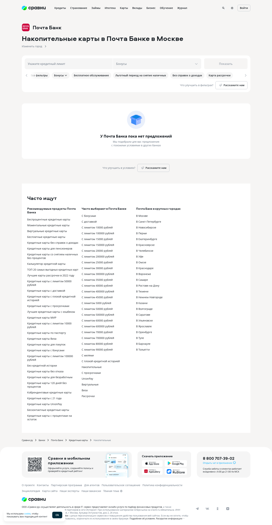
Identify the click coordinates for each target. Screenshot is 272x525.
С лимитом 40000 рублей (97, 285)
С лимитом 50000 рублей (97, 308)
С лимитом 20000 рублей (97, 250)
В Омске (141, 261)
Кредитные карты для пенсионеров (49, 248)
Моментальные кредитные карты (48, 224)
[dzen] (228, 508)
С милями (88, 354)
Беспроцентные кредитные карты (48, 218)
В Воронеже (143, 273)
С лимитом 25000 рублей (97, 261)
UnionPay (87, 378)
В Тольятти (143, 349)
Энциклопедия (31, 490)
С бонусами (89, 215)
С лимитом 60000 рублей (97, 319)
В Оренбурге (144, 331)
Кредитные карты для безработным (49, 376)
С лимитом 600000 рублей (98, 325)
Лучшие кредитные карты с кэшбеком (51, 311)
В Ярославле (144, 325)
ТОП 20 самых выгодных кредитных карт (52, 269)
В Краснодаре (145, 267)
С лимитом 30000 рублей (97, 267)
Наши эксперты (69, 490)
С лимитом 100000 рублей (98, 232)
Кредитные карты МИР (41, 317)
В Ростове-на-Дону (147, 285)
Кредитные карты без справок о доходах (52, 242)
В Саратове (143, 314)
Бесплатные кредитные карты (46, 236)
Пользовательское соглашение (121, 484)
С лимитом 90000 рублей (97, 349)
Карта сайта (50, 490)
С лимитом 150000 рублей (98, 244)
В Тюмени (142, 290)
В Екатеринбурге (146, 238)
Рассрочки (88, 395)
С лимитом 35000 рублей (97, 279)
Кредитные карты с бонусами (45, 349)
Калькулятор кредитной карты (46, 263)
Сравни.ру (27, 439)
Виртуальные (90, 383)
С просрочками (91, 372)
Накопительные (92, 366)
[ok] (217, 508)
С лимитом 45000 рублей (97, 296)
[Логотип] (34, 498)
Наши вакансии (91, 490)
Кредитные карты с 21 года (44, 397)
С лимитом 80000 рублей (97, 343)
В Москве (142, 215)
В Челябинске (144, 250)
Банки (42, 439)
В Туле (140, 337)
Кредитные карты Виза (41, 338)
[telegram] (197, 508)
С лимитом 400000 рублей (98, 290)
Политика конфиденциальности (162, 484)
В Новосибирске (146, 226)
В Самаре (142, 279)
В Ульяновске (144, 319)
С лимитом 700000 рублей (98, 337)
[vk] (207, 508)
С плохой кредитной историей (101, 360)
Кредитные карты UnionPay (44, 403)
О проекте (28, 484)
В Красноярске (145, 244)
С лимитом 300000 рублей (98, 273)
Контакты (43, 484)
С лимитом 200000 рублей (98, 256)
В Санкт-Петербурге (148, 221)
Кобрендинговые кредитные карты (49, 391)
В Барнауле (143, 343)
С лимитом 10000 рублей (97, 226)
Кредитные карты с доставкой (46, 290)
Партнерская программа (66, 484)
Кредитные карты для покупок (46, 343)
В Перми (141, 232)
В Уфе (139, 256)
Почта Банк (57, 439)
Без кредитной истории (42, 365)
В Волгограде (144, 308)
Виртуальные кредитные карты (47, 230)
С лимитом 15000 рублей (97, 238)
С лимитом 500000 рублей (98, 314)
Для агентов (91, 484)
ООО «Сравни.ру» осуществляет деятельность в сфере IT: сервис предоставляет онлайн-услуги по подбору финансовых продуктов (92, 506)
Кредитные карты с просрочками (48, 305)
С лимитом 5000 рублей (96, 302)
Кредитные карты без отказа (45, 370)
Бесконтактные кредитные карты (48, 409)
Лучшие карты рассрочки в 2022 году (50, 274)
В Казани (142, 302)
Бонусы (60, 75)
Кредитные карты (78, 439)
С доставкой (89, 221)
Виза (85, 389)
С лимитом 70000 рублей (97, 331)
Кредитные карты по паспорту (46, 332)
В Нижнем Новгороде (149, 296)
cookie (27, 513)
